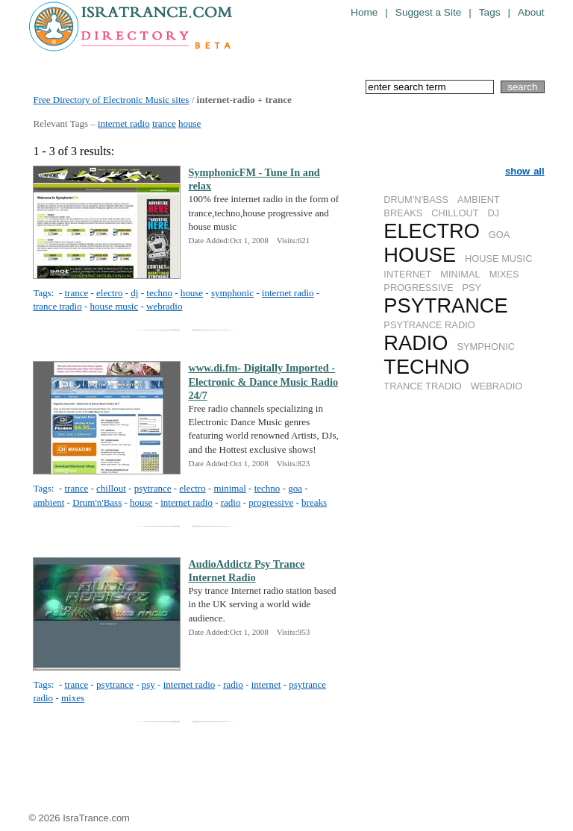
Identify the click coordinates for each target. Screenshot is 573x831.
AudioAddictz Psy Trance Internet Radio (246, 570)
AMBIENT (478, 199)
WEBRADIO (497, 386)
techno (159, 292)
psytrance (153, 488)
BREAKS (402, 213)
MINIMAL (460, 274)
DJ (494, 213)
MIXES (504, 274)
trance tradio (57, 306)
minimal (230, 488)
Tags (490, 12)
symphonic (232, 292)
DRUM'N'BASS (415, 199)
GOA (499, 234)
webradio (164, 306)
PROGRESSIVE (418, 287)
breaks (314, 502)
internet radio (124, 123)
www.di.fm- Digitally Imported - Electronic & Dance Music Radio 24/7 (263, 381)
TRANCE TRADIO (422, 386)
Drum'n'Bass (97, 502)
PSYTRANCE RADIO (429, 324)
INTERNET (407, 274)
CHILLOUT (454, 213)
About (531, 12)
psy (148, 684)
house (189, 123)
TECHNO (426, 366)
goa (295, 488)
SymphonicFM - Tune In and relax (253, 179)
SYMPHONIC (486, 346)
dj (134, 292)
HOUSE (419, 254)
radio (231, 502)
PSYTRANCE (445, 305)
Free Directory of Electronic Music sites (111, 99)
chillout (111, 488)
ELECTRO (431, 230)
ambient (48, 502)
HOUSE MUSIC (498, 258)
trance (164, 123)
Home (364, 12)
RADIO (415, 342)
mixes (72, 697)
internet (266, 684)
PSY (472, 287)
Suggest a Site (428, 12)
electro (109, 292)
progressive (270, 502)
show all (525, 171)
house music (114, 306)
